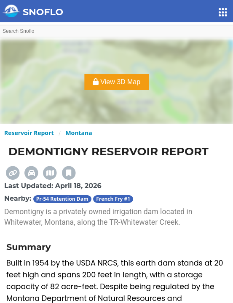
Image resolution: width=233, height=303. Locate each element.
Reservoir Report (29, 133)
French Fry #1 (113, 198)
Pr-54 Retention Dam (62, 198)
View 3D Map (116, 81)
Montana (78, 133)
